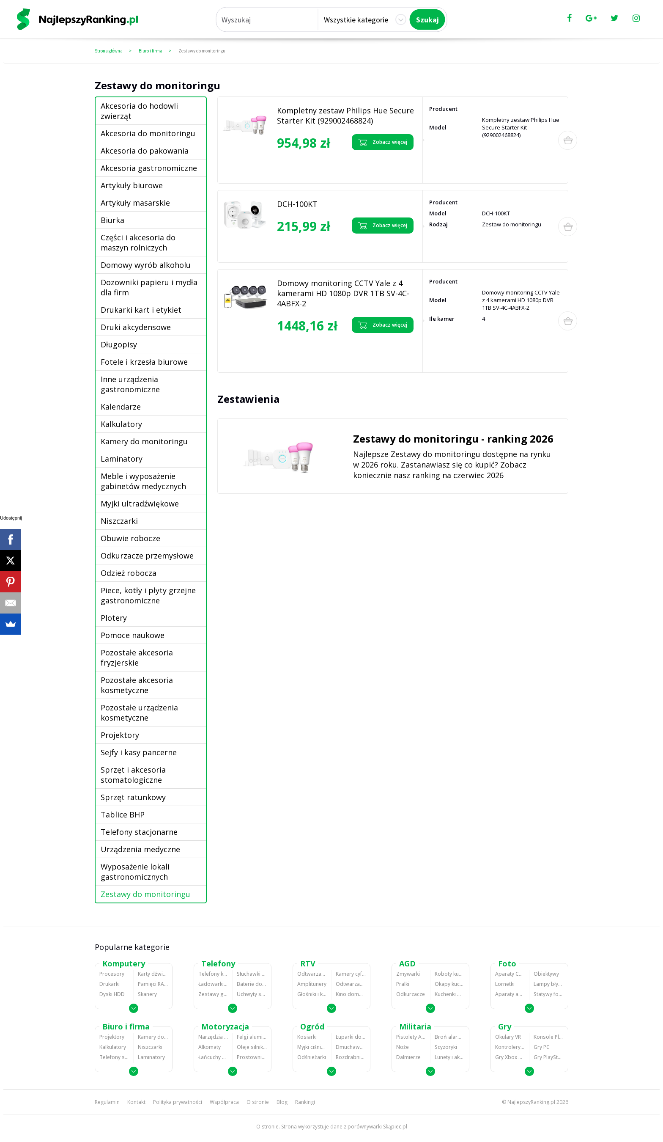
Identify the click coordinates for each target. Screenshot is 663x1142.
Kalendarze (121, 407)
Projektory (120, 735)
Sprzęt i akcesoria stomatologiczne (133, 775)
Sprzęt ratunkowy (133, 797)
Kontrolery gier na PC (510, 1047)
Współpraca (224, 1102)
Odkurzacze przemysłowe (147, 555)
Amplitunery (311, 984)
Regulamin (107, 1102)
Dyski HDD (112, 994)
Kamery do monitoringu (144, 441)
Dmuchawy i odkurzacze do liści (351, 1047)
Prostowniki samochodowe (252, 1057)
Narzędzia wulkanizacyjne (213, 1036)
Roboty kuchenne (450, 973)
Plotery (114, 618)
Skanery (147, 994)
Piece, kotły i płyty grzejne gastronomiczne (148, 595)
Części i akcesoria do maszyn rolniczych (138, 242)
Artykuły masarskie (135, 203)
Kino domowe (351, 994)
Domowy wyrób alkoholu (146, 265)
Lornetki (505, 984)
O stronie (258, 1102)
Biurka (112, 220)
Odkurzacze (410, 994)
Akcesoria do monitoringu (148, 133)
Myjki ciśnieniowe (312, 1047)
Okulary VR (508, 1036)
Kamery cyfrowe (351, 973)
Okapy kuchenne (450, 984)
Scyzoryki (446, 1047)
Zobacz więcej (382, 142)
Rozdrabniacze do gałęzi (351, 1057)
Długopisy (119, 344)
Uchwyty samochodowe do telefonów (252, 994)
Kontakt (136, 1102)
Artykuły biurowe (132, 185)
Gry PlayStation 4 (549, 1057)
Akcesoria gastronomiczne (149, 168)
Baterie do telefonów (252, 984)
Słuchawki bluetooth (252, 973)
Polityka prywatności (177, 1102)
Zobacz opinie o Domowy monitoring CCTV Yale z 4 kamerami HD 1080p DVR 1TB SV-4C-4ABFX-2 (315, 351)
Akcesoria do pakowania (145, 151)
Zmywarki (408, 973)
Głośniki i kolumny (312, 994)
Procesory (111, 973)
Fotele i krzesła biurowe (144, 362)
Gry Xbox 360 (510, 1057)
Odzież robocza (128, 573)
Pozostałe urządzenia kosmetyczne (139, 712)
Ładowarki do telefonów (213, 984)
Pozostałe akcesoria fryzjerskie (137, 657)
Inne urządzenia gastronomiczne (130, 384)
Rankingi (305, 1102)
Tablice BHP (123, 814)
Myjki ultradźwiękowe (140, 503)
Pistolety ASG (411, 1036)
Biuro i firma (150, 51)
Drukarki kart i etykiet (141, 310)
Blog (282, 1102)
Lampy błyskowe (549, 984)
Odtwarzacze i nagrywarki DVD (351, 984)
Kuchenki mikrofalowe (450, 994)
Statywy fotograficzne (549, 994)
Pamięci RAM (153, 984)
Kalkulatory (121, 424)
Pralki (402, 984)
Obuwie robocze (130, 538)
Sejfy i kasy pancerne (139, 752)
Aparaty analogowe (510, 994)
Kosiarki (307, 1036)
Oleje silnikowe (252, 1047)
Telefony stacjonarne (139, 832)
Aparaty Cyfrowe (510, 973)
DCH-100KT (297, 204)
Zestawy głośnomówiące (213, 994)
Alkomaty (209, 1047)
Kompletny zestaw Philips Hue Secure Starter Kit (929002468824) (345, 115)
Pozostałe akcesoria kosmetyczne (137, 685)
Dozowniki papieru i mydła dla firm (149, 287)
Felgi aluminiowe (252, 1036)
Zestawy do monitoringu (201, 51)
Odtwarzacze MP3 (312, 973)
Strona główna (109, 51)
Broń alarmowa (450, 1036)
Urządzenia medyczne (140, 849)
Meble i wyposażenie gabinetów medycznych (143, 481)
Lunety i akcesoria (450, 1057)
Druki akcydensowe (136, 327)
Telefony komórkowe (213, 973)
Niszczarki (119, 521)
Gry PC (542, 1047)
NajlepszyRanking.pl (531, 1102)
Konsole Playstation (549, 1036)
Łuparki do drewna (351, 1036)
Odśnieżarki (311, 1057)
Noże (402, 1047)
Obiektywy (546, 973)
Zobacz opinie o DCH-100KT (309, 242)
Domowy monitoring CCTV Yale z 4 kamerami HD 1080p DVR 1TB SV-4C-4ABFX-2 (343, 293)
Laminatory (121, 459)
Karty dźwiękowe (153, 973)
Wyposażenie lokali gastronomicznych (135, 871)
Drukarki (109, 984)
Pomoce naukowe (132, 635)
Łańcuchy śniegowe (213, 1057)
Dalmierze (408, 1057)
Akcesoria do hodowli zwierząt (139, 111)
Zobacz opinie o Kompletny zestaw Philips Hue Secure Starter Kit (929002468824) (308, 165)
